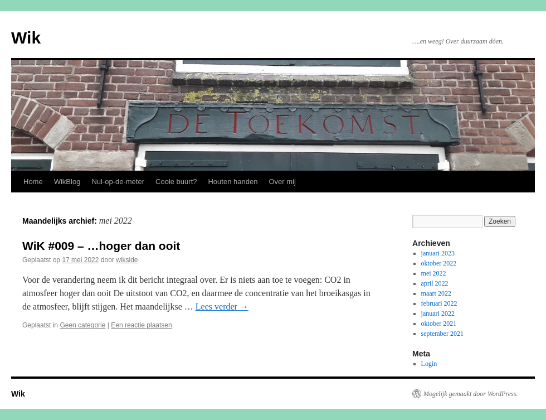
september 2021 (442, 333)
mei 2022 (433, 273)
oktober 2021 (439, 323)
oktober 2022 (439, 263)
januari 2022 (438, 313)
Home (33, 181)
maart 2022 (436, 293)
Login (429, 364)
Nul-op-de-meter (117, 181)
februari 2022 (439, 303)
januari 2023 (438, 253)
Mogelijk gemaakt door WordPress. (470, 394)
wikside (127, 260)
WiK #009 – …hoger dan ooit (101, 245)
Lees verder (222, 306)
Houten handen (232, 181)
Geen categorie (82, 325)
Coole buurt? (176, 181)
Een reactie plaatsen (141, 325)
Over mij (282, 181)
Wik (26, 37)
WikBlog (67, 181)
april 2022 (434, 283)
